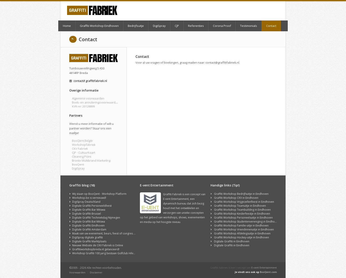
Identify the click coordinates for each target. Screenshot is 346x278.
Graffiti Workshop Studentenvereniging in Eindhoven (246, 221)
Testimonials (248, 26)
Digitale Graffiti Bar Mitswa (88, 210)
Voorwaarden (77, 272)
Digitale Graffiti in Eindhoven (231, 241)
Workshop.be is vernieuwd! (89, 198)
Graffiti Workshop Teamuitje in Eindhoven (240, 206)
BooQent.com (268, 272)
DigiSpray (159, 26)
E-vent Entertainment (264, 267)
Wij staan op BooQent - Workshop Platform (99, 194)
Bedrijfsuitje (136, 26)
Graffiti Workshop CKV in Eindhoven (236, 198)
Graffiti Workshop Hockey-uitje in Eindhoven (241, 237)
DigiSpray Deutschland (86, 202)
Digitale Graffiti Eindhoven (88, 225)
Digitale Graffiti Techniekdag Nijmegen (96, 217)
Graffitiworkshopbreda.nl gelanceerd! (95, 249)
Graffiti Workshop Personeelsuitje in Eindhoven (243, 217)
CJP (177, 26)
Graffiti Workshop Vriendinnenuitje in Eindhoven (244, 229)
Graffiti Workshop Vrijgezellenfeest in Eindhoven (244, 202)
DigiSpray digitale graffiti (87, 237)
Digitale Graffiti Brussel (86, 213)
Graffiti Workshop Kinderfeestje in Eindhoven (242, 213)
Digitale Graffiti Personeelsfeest (92, 206)
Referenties (196, 26)
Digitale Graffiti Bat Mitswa (88, 221)
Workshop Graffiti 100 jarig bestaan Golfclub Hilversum (106, 253)
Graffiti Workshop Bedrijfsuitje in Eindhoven (241, 194)
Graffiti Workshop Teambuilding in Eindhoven (242, 210)
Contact (271, 26)
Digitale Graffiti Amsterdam (89, 229)
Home (67, 26)
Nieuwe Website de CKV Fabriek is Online (97, 245)
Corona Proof (222, 26)
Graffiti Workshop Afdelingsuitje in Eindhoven (242, 233)
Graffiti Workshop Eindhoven (99, 26)
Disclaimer (96, 272)
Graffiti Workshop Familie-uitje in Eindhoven (241, 225)
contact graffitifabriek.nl (90, 81)
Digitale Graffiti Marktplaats (89, 241)
